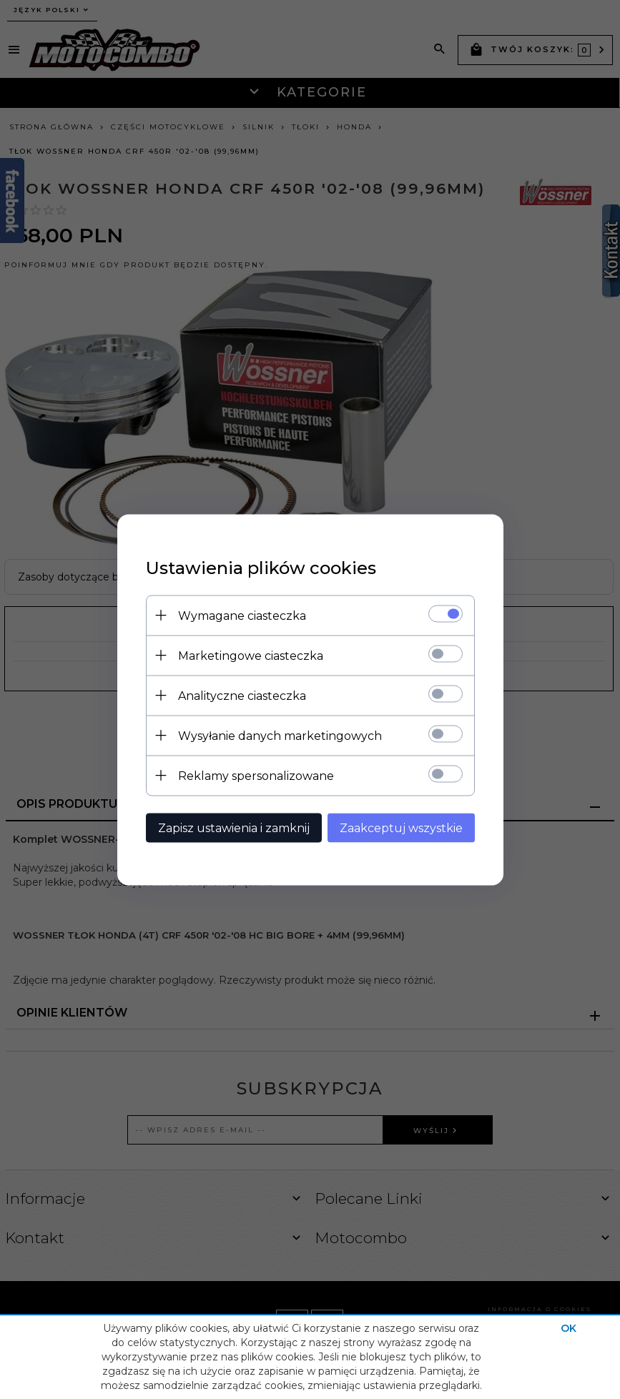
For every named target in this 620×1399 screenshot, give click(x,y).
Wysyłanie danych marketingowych (280, 735)
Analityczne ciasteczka (242, 695)
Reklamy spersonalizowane (256, 775)
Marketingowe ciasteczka (250, 655)
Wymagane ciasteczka (242, 615)
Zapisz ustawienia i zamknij (234, 827)
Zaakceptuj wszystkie (401, 827)
